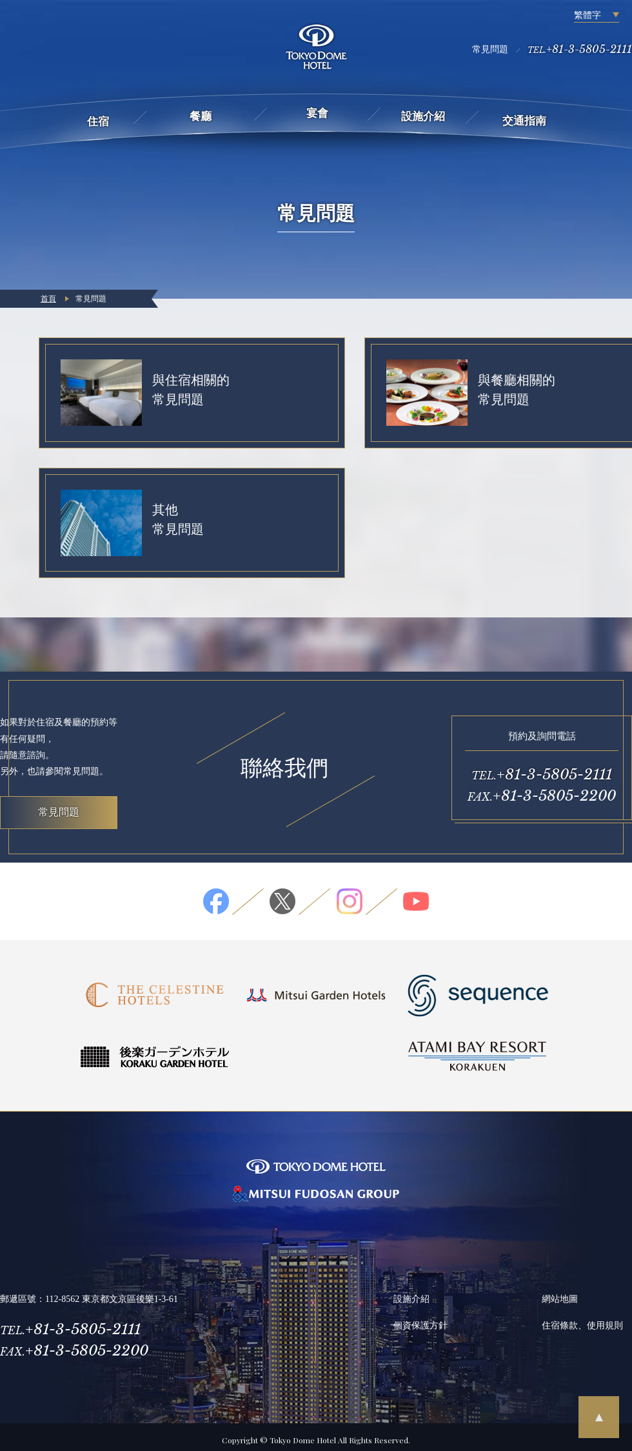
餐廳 (201, 116)
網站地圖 (560, 1293)
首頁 (48, 298)
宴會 (317, 113)
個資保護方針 (420, 1320)
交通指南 (524, 121)
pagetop (598, 1417)
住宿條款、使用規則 (582, 1320)
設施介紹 (423, 116)
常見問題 (490, 49)
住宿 (98, 121)
